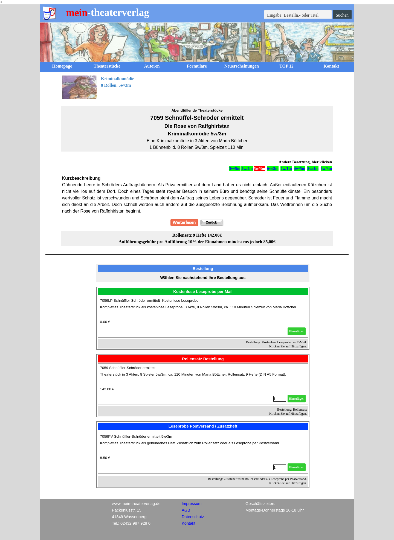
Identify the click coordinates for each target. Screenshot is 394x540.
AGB (186, 510)
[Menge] (279, 399)
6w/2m (273, 168)
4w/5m (299, 168)
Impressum (191, 503)
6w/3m (326, 168)
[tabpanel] (197, 88)
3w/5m (235, 168)
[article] (203, 317)
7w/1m (286, 168)
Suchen (342, 15)
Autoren (152, 66)
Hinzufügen (297, 331)
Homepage (62, 66)
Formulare (197, 66)
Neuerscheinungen (241, 66)
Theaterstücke (107, 66)
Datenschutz (193, 517)
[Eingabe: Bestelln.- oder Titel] (298, 15)
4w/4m (247, 168)
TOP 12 (286, 66)
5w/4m (313, 168)
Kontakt (331, 66)
